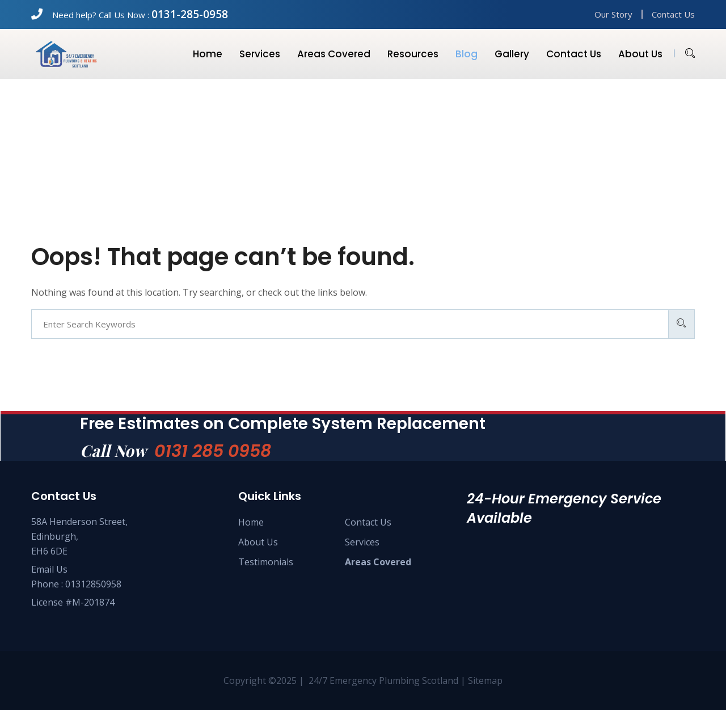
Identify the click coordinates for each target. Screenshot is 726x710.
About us (640, 54)
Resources (412, 54)
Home (207, 54)
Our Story (613, 14)
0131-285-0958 (189, 14)
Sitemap (485, 680)
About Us (258, 542)
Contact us (573, 54)
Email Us (49, 569)
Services (259, 54)
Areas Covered (333, 54)
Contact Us (673, 14)
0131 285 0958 (212, 451)
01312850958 (93, 584)
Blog (466, 54)
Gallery (512, 54)
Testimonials (265, 562)
